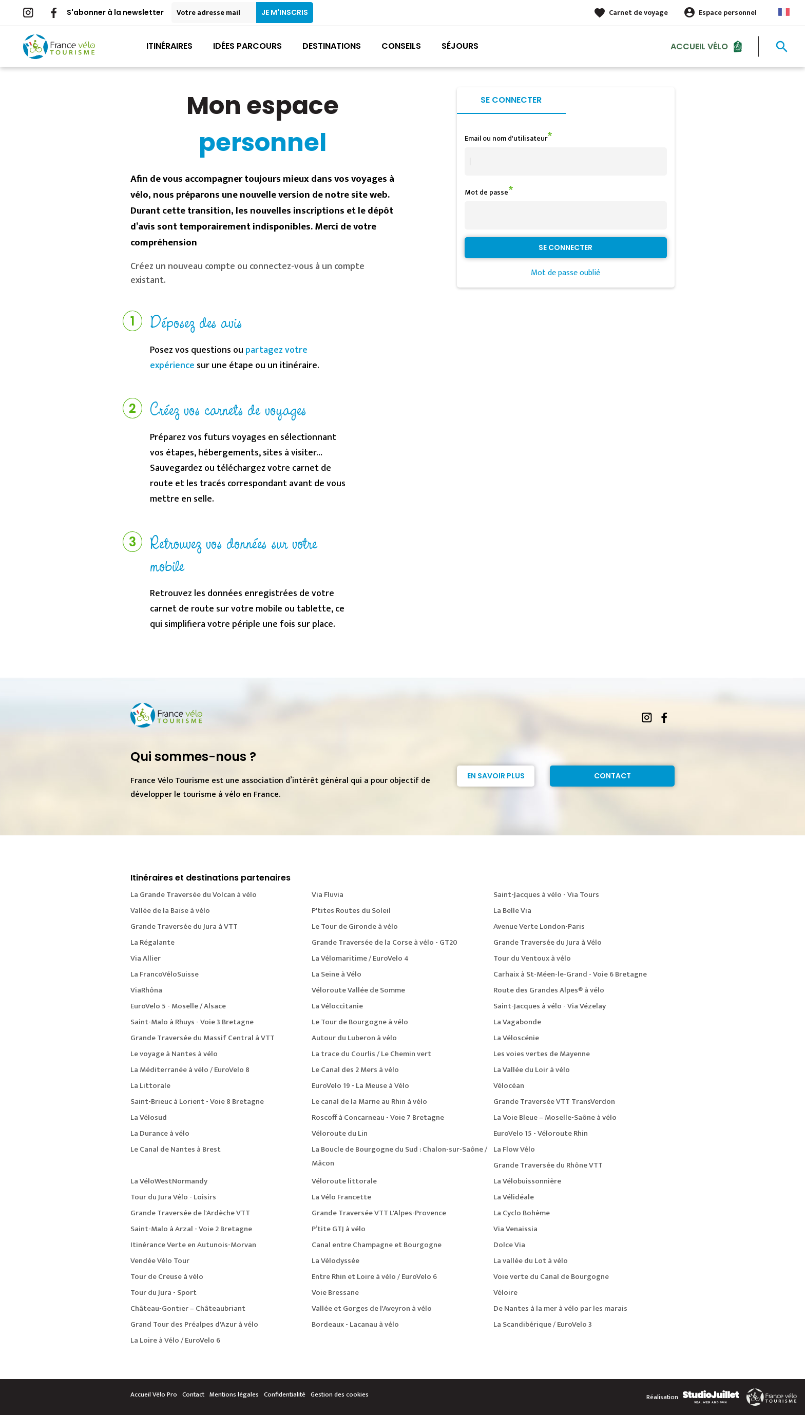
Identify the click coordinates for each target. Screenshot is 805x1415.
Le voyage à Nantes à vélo (174, 1053)
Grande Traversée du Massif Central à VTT (202, 1037)
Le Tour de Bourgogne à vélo (360, 1022)
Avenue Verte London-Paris (539, 926)
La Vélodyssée (335, 1260)
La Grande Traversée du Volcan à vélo (193, 894)
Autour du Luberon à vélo (354, 1037)
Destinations (331, 46)
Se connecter (511, 100)
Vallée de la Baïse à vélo (170, 910)
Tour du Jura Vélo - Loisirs (173, 1197)
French (784, 12)
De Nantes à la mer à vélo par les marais (560, 1308)
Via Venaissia (515, 1228)
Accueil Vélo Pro (153, 1394)
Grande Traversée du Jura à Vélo (547, 942)
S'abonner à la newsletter (115, 12)
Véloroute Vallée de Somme (358, 990)
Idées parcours (247, 46)
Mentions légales (234, 1394)
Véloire (505, 1292)
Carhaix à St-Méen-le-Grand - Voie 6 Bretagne (570, 974)
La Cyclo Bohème (521, 1213)
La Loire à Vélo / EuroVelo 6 (175, 1340)
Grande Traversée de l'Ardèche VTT (190, 1213)
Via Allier (145, 958)
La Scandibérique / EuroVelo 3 (542, 1324)
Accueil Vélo (699, 46)
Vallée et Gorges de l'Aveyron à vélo (372, 1308)
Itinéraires (169, 46)
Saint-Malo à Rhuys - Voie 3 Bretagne (192, 1022)
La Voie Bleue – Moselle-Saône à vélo (555, 1117)
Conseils (401, 46)
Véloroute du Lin (340, 1133)
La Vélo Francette (341, 1197)
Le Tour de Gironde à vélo (355, 926)
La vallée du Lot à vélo (530, 1260)
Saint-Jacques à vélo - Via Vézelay (549, 1006)
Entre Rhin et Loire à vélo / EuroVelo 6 (374, 1276)
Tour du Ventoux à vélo (532, 958)
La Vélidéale (513, 1197)
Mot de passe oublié (565, 273)
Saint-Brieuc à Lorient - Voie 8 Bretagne (197, 1101)
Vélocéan (508, 1085)
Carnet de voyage (638, 12)
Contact (612, 776)
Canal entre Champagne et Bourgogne (377, 1244)
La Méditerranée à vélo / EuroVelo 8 (190, 1069)
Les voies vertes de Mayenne (541, 1053)
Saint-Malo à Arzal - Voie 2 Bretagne (191, 1228)
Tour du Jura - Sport (163, 1292)
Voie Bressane (335, 1292)
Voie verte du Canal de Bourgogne (551, 1276)
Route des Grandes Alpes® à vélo (548, 990)
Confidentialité (284, 1394)
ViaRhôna (146, 990)
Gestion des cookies (340, 1394)
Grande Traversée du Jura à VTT (184, 926)
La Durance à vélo (159, 1133)
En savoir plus (496, 776)
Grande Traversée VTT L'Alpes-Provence (379, 1213)
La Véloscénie (516, 1037)
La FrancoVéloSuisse (164, 974)
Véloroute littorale (344, 1181)
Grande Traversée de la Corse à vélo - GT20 (384, 942)
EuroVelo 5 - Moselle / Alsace (178, 1006)
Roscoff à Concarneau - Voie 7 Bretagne (378, 1117)
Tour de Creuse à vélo (166, 1276)
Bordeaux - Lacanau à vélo (355, 1324)
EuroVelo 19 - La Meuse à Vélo (360, 1085)
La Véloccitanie (337, 1006)
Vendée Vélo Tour (159, 1260)
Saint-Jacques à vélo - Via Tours (546, 894)
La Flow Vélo (514, 1149)
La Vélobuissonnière (527, 1181)
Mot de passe (486, 192)
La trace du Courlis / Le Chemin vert (371, 1053)
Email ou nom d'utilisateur (506, 138)
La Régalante (152, 942)
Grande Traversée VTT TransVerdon (554, 1101)
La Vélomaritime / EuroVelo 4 (360, 958)
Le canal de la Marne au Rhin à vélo (369, 1101)
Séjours (460, 46)
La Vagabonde (517, 1022)
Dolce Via (509, 1244)
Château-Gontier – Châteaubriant (187, 1308)
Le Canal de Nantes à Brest (175, 1149)
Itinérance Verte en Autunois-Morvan (193, 1244)
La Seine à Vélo (336, 974)
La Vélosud (148, 1117)
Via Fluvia (327, 894)
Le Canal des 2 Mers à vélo (355, 1069)
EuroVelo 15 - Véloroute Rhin (540, 1133)
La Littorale (150, 1085)
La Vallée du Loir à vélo (531, 1069)
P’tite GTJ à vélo (339, 1228)
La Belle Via (512, 910)
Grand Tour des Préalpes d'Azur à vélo (194, 1324)
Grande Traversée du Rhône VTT (548, 1165)
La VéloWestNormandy (168, 1181)
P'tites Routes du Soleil (351, 910)
